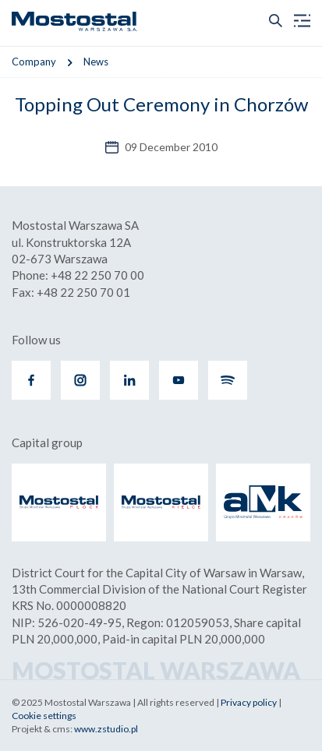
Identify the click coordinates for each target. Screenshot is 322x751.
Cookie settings (44, 715)
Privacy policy (249, 702)
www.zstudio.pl (106, 729)
